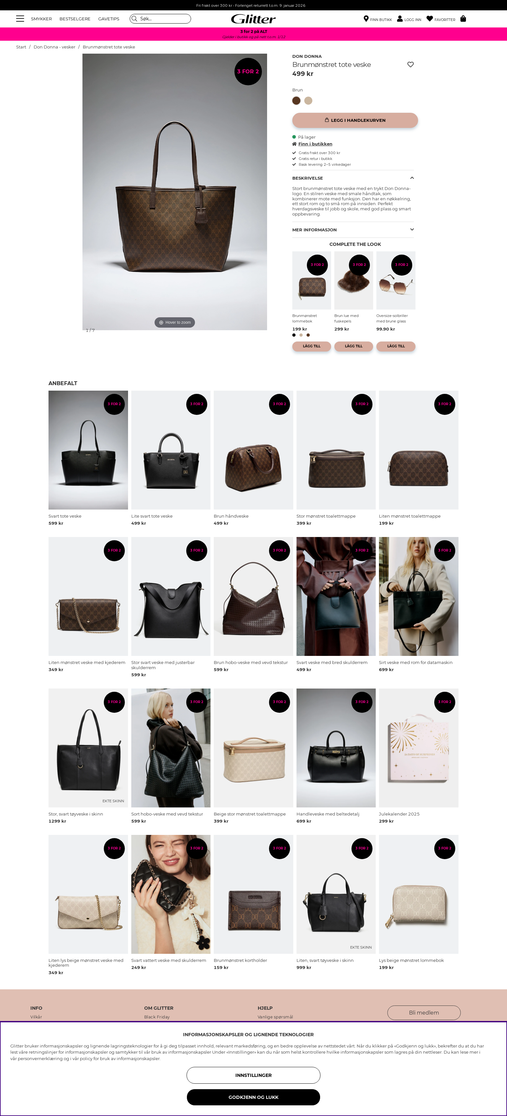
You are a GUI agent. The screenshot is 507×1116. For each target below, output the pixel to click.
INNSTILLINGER (253, 1075)
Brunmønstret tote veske (109, 47)
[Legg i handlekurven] (355, 120)
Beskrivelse (307, 178)
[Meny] (21, 18)
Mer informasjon (314, 229)
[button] (411, 19)
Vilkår (36, 1017)
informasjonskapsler (138, 1058)
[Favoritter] (443, 19)
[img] (63, 74)
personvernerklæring (40, 1058)
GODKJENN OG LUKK (253, 1097)
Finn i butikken (312, 143)
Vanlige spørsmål (275, 1017)
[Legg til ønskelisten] (410, 64)
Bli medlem (424, 1013)
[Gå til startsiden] (253, 19)
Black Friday (157, 1017)
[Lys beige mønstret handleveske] (310, 101)
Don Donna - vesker (54, 47)
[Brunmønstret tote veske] (298, 101)
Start (21, 47)
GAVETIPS (108, 18)
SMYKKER (41, 18)
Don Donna (307, 56)
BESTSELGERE (75, 18)
